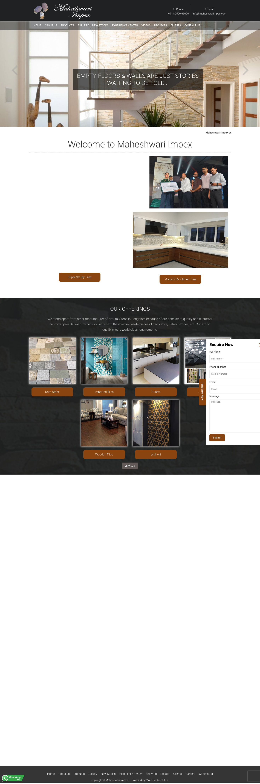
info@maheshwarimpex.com (209, 13)
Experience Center (125, 25)
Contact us (192, 25)
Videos (146, 25)
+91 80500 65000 (178, 13)
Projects (160, 25)
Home (37, 25)
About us (64, 774)
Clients (176, 25)
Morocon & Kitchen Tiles (180, 279)
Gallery (83, 25)
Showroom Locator (157, 774)
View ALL (130, 465)
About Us (51, 25)
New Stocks (100, 25)
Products (67, 25)
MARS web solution (157, 780)
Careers (190, 774)
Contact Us (206, 774)
